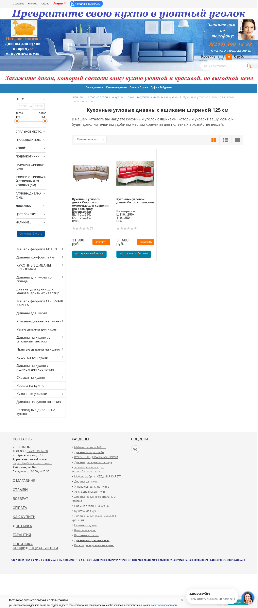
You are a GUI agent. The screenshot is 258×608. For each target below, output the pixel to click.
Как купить (24, 517)
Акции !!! (59, 3)
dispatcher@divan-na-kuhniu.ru (32, 463)
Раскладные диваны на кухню (36, 411)
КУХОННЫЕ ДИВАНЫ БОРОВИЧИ (34, 267)
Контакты (32, 3)
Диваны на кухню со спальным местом (34, 339)
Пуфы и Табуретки (161, 87)
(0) (82, 228)
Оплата (20, 508)
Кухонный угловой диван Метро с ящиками (135, 200)
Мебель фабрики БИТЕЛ (37, 249)
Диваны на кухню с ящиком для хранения (35, 367)
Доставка (22, 526)
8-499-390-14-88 (37, 451)
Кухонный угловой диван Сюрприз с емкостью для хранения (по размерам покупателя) (90, 205)
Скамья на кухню (31, 377)
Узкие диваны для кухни (37, 329)
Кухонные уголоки (32, 393)
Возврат (20, 498)
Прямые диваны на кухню (38, 349)
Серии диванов (94, 87)
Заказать (101, 242)
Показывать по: (87, 139)
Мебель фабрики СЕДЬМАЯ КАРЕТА (39, 303)
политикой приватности (164, 605)
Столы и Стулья (139, 87)
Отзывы (45, 3)
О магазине (18, 3)
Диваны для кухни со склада (34, 279)
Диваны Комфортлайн (35, 257)
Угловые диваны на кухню (39, 321)
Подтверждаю (237, 602)
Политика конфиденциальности (35, 546)
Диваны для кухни (32, 313)
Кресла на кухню (31, 385)
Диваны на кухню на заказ (39, 401)
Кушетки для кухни (32, 357)
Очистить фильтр (30, 233)
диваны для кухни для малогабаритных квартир (38, 291)
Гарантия (22, 535)
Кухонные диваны (116, 87)
